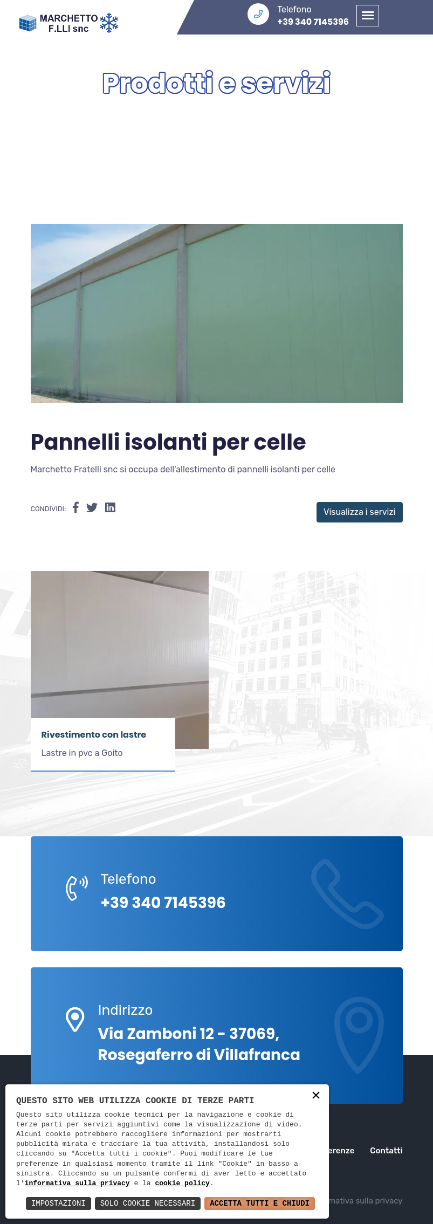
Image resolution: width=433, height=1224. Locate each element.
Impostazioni (58, 1203)
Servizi (248, 118)
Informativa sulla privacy (357, 1201)
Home (183, 118)
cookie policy (182, 1183)
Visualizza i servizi (359, 512)
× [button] (316, 1096)
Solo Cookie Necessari (147, 1203)
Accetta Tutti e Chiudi (260, 1203)
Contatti (386, 1151)
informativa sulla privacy (77, 1183)
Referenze (334, 1151)
